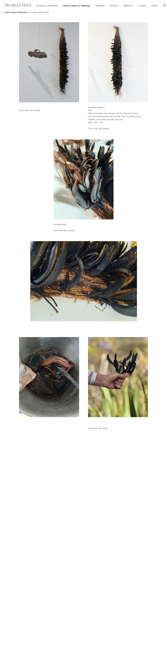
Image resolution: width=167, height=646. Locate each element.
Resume (114, 5)
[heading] (18, 6)
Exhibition (100, 5)
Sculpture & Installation (47, 5)
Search (154, 5)
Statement (128, 5)
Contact (142, 5)
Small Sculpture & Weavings (76, 5)
